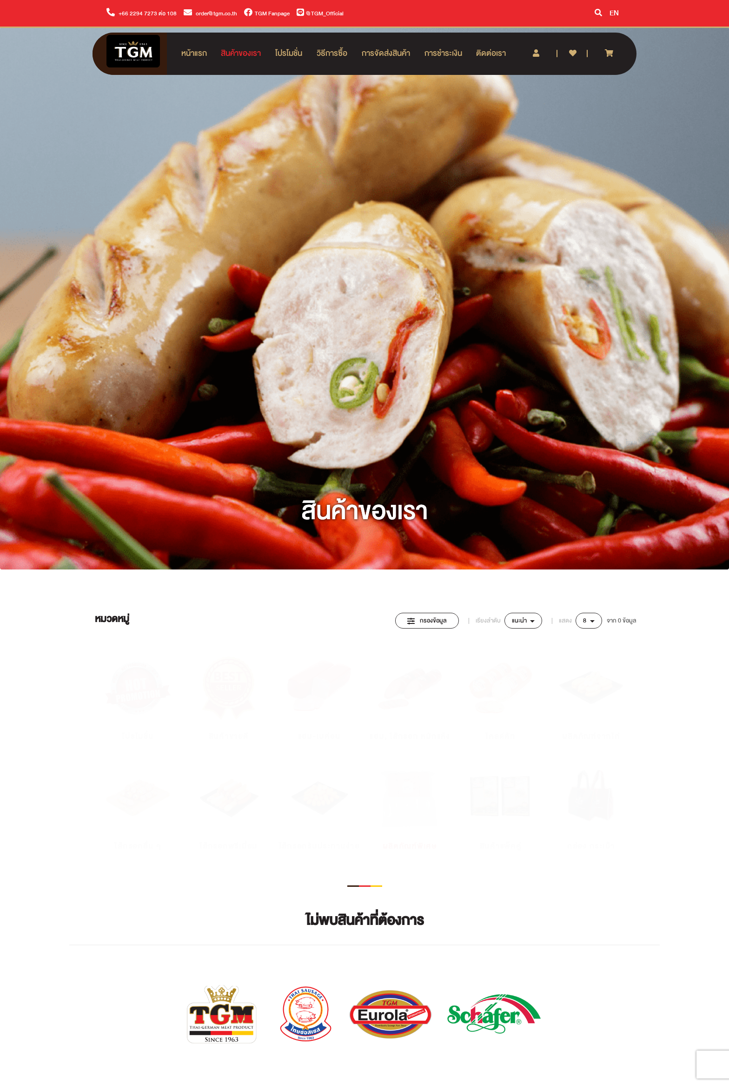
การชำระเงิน (443, 53)
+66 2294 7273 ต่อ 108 (141, 13)
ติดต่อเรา (491, 53)
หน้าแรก (194, 53)
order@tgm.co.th (210, 13)
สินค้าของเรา (241, 53)
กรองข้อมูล (427, 621)
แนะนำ (520, 621)
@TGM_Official (320, 13)
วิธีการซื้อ (332, 53)
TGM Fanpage (267, 13)
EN (614, 13)
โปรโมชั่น (288, 53)
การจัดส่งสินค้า (386, 53)
